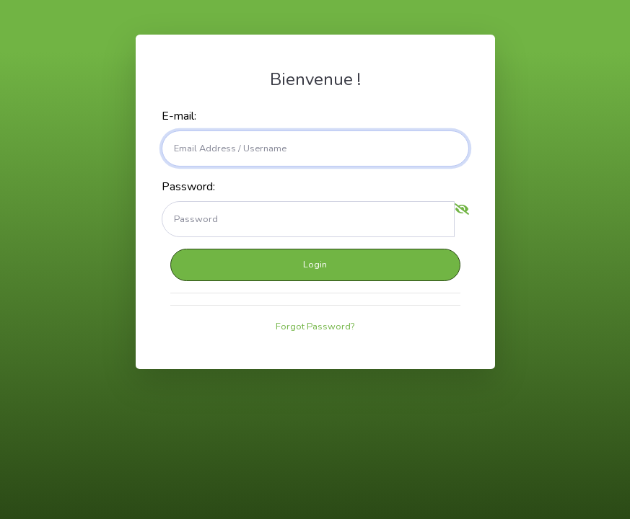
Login (315, 264)
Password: (188, 187)
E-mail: (179, 116)
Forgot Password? (315, 326)
